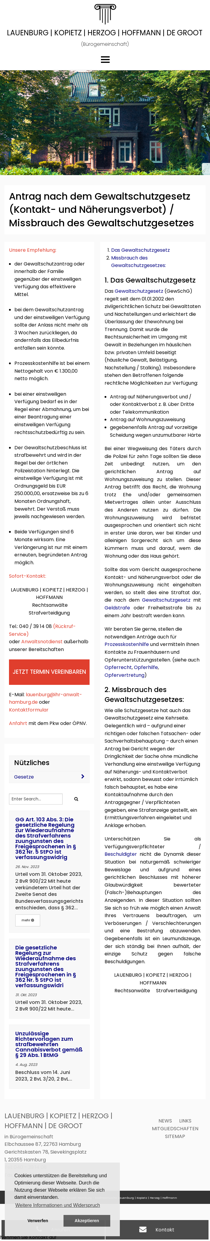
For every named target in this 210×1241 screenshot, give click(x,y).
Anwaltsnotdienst (42, 641)
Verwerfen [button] (38, 1220)
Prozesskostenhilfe (127, 644)
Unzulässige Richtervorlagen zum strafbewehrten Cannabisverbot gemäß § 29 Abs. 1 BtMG (49, 1044)
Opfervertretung (124, 675)
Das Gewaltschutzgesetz (140, 250)
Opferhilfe (146, 667)
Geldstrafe (117, 607)
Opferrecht (118, 667)
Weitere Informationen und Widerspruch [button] (57, 1205)
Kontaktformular (29, 709)
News (165, 1120)
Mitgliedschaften (175, 1128)
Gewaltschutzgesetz (139, 291)
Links (185, 1120)
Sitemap (175, 1136)
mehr (28, 920)
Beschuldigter (121, 854)
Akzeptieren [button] (87, 1220)
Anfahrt (18, 723)
